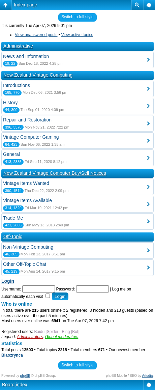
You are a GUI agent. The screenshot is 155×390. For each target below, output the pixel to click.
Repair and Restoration (27, 119)
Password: (65, 289)
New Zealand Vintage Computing (37, 75)
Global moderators (62, 336)
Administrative (18, 46)
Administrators (30, 336)
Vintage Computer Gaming (31, 137)
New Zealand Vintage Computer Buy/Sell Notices (54, 173)
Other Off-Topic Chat (24, 264)
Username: (11, 289)
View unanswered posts (36, 34)
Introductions (16, 85)
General (11, 154)
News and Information (26, 56)
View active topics (77, 34)
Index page (25, 4)
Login (7, 281)
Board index (14, 384)
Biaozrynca (12, 355)
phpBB (25, 376)
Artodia (147, 376)
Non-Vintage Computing (28, 247)
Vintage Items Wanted (26, 183)
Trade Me (13, 218)
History (10, 102)
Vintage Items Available (27, 200)
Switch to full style (77, 17)
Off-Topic (12, 236)
